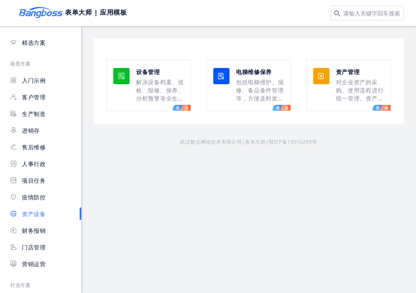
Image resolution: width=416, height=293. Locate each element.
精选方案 (28, 42)
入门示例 (28, 80)
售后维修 (28, 147)
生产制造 (28, 114)
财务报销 (28, 230)
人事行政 (28, 164)
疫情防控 (28, 197)
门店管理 (28, 247)
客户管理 (28, 97)
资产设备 (28, 214)
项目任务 (28, 180)
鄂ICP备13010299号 (293, 141)
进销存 (25, 130)
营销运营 (28, 264)
